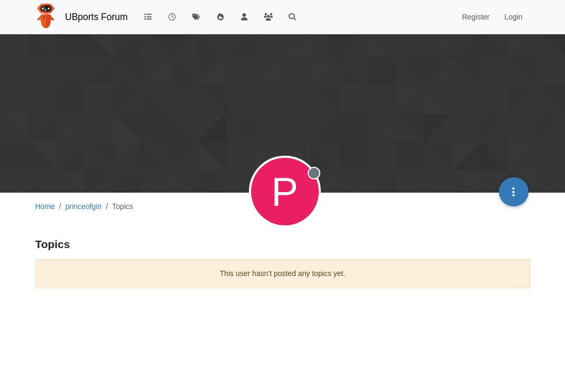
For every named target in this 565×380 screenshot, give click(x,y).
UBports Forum (96, 17)
